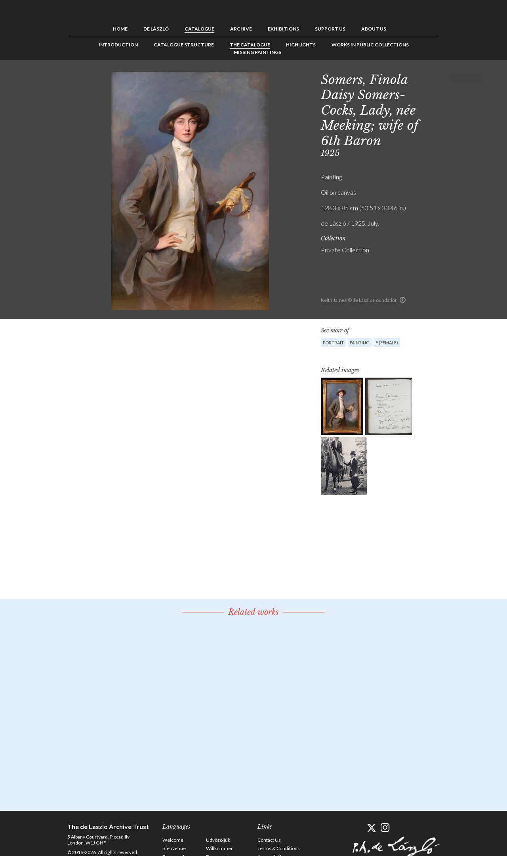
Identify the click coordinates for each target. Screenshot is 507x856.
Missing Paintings (257, 52)
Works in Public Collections (370, 45)
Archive (241, 29)
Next (478, 78)
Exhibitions (283, 29)
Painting (360, 342)
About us (373, 29)
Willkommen (220, 848)
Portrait (333, 342)
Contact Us (269, 840)
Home (120, 29)
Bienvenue (174, 848)
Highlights (301, 45)
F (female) (386, 342)
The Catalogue (250, 45)
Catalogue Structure (184, 45)
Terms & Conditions (278, 848)
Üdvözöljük (218, 840)
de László (156, 29)
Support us (330, 29)
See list (466, 78)
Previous (453, 78)
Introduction (118, 45)
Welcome (172, 840)
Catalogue (199, 29)
